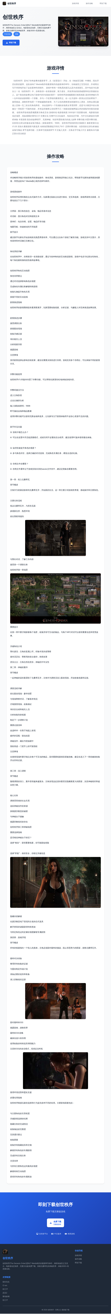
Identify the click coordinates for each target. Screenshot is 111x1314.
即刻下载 (103, 3)
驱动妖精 (6, 1297)
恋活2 (5, 1293)
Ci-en (5, 1286)
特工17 (5, 1289)
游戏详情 (75, 3)
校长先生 (6, 1282)
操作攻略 (89, 3)
